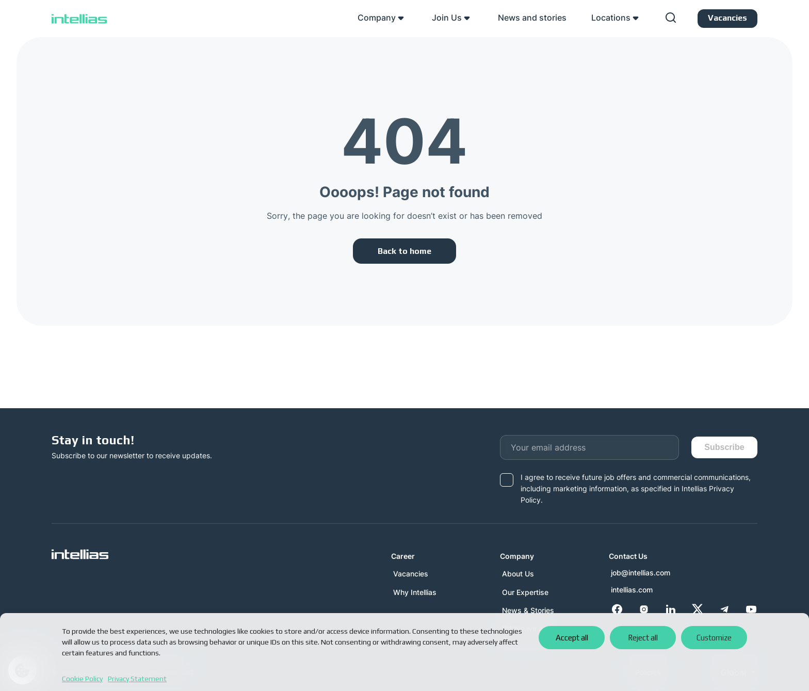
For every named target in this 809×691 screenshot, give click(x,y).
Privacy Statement (137, 678)
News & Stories (528, 610)
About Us (518, 573)
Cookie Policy (82, 678)
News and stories (532, 17)
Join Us (447, 17)
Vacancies (410, 573)
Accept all (572, 637)
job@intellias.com (640, 573)
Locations (610, 17)
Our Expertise (525, 592)
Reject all (643, 637)
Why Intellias (414, 592)
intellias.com (632, 590)
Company (377, 17)
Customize (714, 637)
